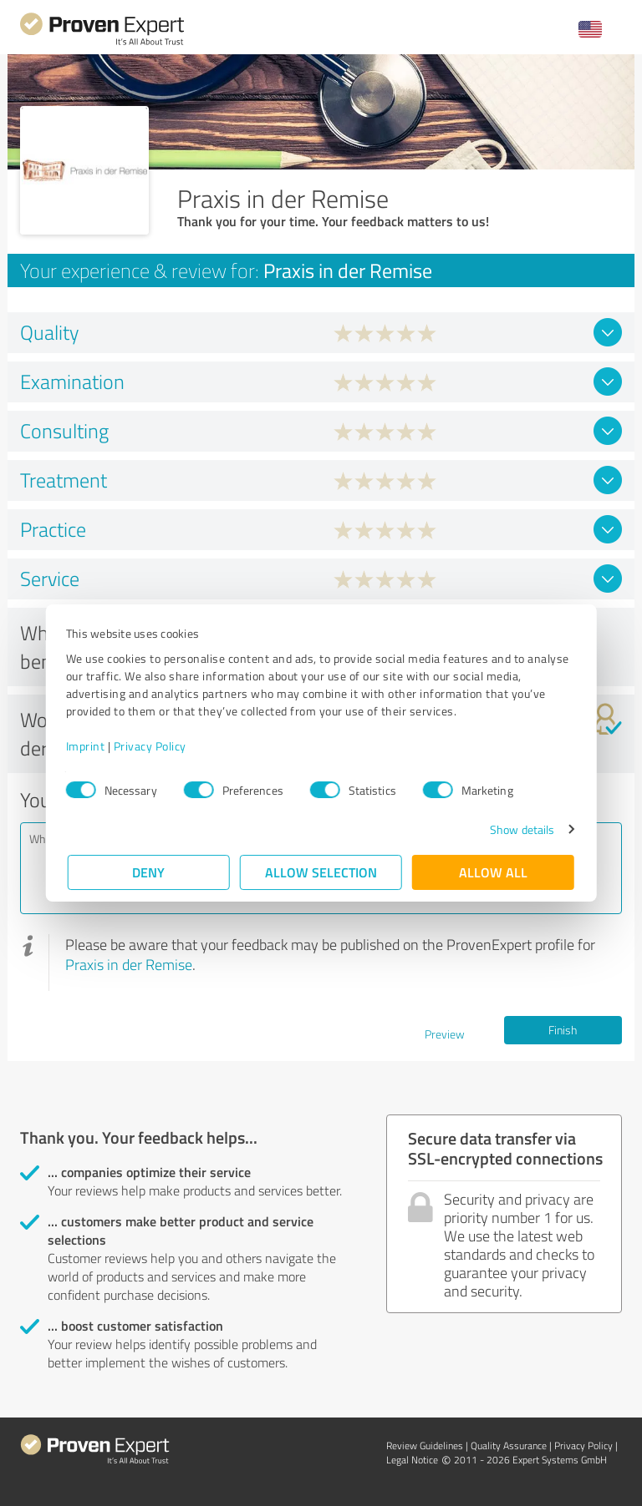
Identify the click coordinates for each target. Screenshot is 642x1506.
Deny (149, 872)
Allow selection (321, 872)
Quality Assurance (509, 1445)
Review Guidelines (424, 1445)
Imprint (87, 746)
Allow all (493, 872)
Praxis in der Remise (128, 964)
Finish (562, 1030)
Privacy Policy (151, 746)
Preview (445, 1034)
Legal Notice (412, 1460)
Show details (520, 829)
